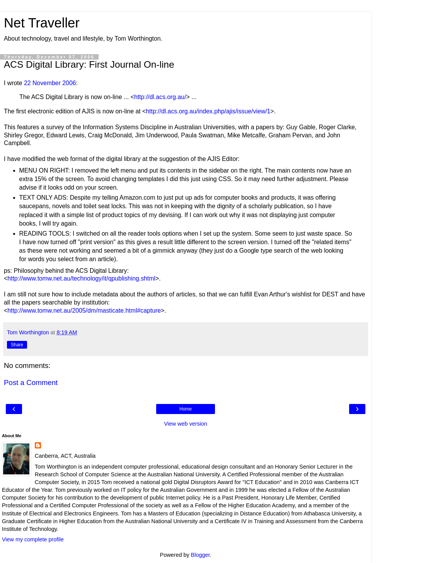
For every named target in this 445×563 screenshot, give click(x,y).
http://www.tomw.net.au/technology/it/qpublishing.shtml (81, 278)
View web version (185, 424)
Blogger (200, 555)
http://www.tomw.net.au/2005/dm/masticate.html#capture (84, 310)
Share (17, 344)
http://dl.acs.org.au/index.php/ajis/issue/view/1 (208, 111)
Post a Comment (31, 382)
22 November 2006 (50, 83)
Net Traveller (42, 22)
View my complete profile (33, 539)
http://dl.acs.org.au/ (160, 97)
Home (185, 409)
